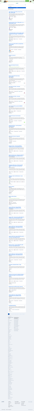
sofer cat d (9, 343)
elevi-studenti (9, 354)
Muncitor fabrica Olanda (12, 196)
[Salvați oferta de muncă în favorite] (24, 11)
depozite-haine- (9, 368)
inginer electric (9, 331)
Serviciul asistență (10, 405)
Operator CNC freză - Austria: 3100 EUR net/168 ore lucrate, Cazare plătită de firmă (16, 237)
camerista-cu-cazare (10, 383)
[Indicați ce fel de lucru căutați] (17, 4)
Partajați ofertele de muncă (17, 402)
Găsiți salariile (22, 403)
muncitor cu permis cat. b (10, 357)
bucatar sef (9, 327)
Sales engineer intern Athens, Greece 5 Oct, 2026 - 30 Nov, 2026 (15, 12)
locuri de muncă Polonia (16, 326)
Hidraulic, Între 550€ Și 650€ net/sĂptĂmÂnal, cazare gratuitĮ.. (16, 44)
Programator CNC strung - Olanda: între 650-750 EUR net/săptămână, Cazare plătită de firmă (16, 166)
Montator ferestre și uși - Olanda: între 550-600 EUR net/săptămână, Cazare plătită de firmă (16, 155)
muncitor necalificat (10, 320)
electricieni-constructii (10, 376)
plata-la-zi (9, 359)
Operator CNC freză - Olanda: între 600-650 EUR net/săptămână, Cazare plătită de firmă (16, 254)
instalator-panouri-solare (10, 362)
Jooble (31, 409)
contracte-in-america (10, 348)
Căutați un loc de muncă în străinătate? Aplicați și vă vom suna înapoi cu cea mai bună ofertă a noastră (16, 275)
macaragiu (9, 323)
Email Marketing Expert (12, 305)
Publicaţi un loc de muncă (17, 403)
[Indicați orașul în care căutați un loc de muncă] (17, 6)
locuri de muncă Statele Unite (16, 325)
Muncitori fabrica (11, 186)
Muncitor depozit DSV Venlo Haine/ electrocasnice (14, 76)
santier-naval (9, 377)
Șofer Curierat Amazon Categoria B (14, 136)
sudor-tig (9, 390)
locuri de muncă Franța (16, 322)
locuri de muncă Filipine (16, 328)
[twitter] (30, 401)
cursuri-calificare (9, 387)
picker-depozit (9, 393)
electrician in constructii (10, 344)
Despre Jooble (9, 402)
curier (8, 319)
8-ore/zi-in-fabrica (9, 363)
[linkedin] (31, 401)
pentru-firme (9, 396)
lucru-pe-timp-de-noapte (10, 397)
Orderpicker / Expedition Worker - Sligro (15, 264)
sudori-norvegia (9, 386)
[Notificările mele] (33, 3)
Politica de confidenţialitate (8, 409)
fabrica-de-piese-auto (10, 392)
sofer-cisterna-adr (9, 379)
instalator (9, 340)
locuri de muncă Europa (16, 323)
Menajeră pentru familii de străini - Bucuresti (16, 286)
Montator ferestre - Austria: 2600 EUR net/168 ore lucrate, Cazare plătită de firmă (16, 245)
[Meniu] (0, 3)
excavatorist (9, 324)
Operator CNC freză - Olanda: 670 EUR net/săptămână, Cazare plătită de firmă (15, 207)
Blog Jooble (22, 404)
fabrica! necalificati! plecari (10, 350)
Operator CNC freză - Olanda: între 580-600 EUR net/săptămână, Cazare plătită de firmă (16, 227)
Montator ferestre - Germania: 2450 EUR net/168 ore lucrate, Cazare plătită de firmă (15, 146)
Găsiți (17, 7)
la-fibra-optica (9, 351)
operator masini (9, 336)
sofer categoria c (9, 337)
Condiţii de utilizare (3, 409)
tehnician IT (9, 346)
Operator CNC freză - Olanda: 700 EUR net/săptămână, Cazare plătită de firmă (15, 295)
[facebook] (29, 401)
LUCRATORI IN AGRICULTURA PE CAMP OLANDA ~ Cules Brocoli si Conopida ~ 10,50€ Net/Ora (16, 33)
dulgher (8, 341)
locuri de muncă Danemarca (16, 329)
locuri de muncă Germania (16, 319)
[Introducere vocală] (25, 4)
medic (8, 333)
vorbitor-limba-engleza (10, 374)
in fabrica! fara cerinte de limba (11, 380)
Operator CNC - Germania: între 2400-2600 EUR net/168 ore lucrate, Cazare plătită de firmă (16, 217)
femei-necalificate (9, 360)
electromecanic (9, 334)
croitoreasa (9, 330)
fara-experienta (9, 353)
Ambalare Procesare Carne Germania (14, 115)
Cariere (9, 404)
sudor (8, 326)
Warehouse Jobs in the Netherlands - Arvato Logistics (16, 176)
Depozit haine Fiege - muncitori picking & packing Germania (15, 126)
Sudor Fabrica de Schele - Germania (14, 86)
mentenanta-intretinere (10, 382)
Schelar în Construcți (12, 55)
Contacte (9, 403)
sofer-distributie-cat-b (10, 389)
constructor (9, 347)
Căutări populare (22, 402)
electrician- (9, 373)
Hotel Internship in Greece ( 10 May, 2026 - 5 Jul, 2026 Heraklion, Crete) (16, 23)
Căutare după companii (23, 405)
